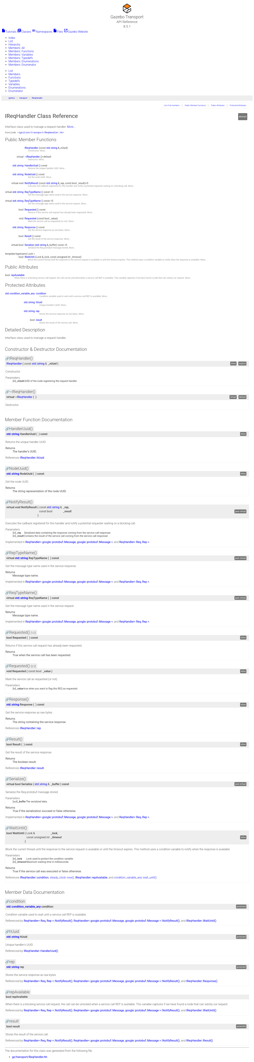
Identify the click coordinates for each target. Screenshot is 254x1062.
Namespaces (42, 31)
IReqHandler (37, 98)
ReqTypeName (33, 201)
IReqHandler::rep (30, 728)
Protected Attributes (238, 105)
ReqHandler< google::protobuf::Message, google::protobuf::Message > (69, 542)
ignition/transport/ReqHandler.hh (41, 132)
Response (30, 227)
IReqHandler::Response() (201, 981)
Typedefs (14, 81)
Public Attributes (218, 105)
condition (41, 294)
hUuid (39, 302)
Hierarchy (14, 44)
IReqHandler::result (32, 768)
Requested (30, 210)
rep (37, 311)
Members (14, 74)
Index (11, 38)
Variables (14, 84)
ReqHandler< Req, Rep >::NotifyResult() (48, 921)
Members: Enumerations (23, 61)
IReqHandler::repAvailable (91, 878)
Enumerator (15, 91)
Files (58, 31)
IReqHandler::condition (34, 878)
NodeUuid (30, 174)
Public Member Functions (195, 105)
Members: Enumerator (22, 64)
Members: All (16, 48)
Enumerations (17, 87)
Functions (14, 77)
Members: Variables (20, 54)
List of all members (172, 105)
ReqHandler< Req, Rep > (134, 542)
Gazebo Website (76, 31)
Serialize (29, 245)
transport (23, 98)
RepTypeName (33, 192)
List (10, 41)
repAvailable (18, 275)
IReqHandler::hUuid (32, 458)
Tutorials (8, 31)
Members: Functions (21, 51)
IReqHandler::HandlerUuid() (41, 951)
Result (28, 236)
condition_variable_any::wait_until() (135, 878)
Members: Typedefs (20, 58)
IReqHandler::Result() (199, 1041)
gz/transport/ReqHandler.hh (29, 1057)
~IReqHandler (32, 157)
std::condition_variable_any (20, 294)
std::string (51, 148)
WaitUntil (30, 257)
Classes (24, 31)
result (39, 320)
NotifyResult (31, 183)
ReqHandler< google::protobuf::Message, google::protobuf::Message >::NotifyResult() (127, 921)
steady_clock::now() (62, 878)
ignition (11, 98)
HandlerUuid (31, 166)
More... (71, 126)
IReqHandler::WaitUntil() (201, 921)
